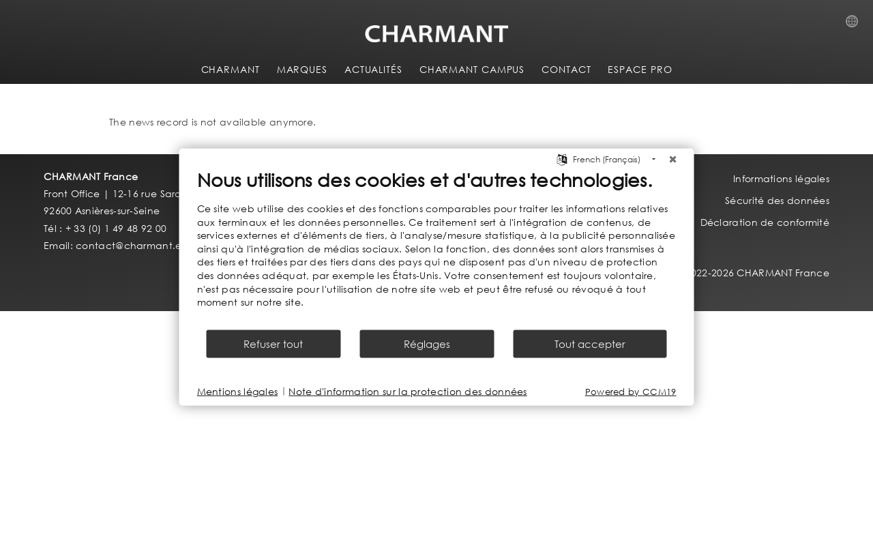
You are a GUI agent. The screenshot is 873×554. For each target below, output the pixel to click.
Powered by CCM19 (631, 391)
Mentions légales (237, 391)
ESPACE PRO (640, 69)
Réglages (427, 343)
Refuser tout (273, 343)
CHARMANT (230, 69)
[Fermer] (673, 159)
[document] (437, 248)
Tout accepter (589, 343)
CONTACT (566, 69)
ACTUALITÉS (373, 69)
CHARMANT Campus (472, 69)
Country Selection (856, 25)
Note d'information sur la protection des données (407, 391)
